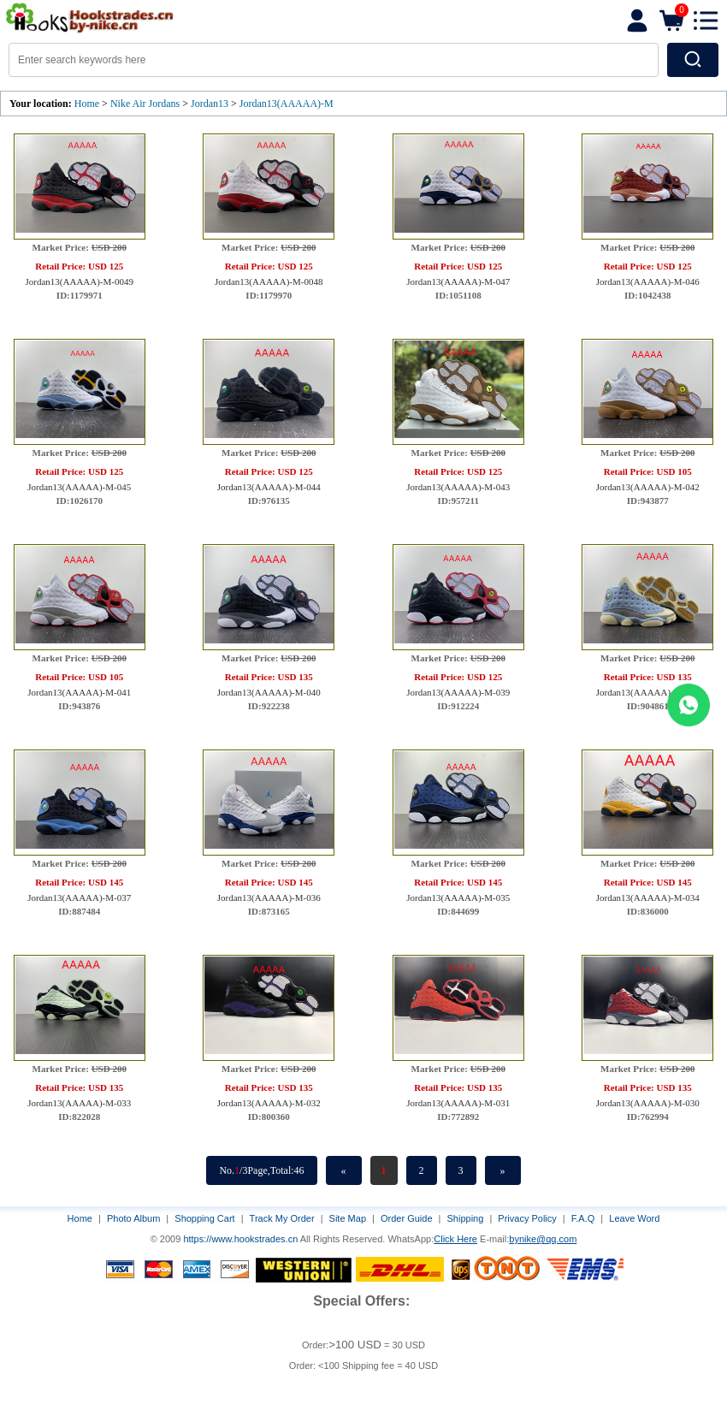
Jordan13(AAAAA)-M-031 (458, 1103)
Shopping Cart (204, 1218)
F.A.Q (583, 1218)
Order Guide (407, 1218)
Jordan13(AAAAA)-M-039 (458, 692)
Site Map (347, 1218)
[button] (706, 20)
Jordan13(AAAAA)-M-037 (79, 897)
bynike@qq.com (542, 1239)
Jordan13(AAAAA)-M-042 (648, 487)
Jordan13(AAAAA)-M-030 (648, 1103)
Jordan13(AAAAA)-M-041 (79, 692)
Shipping (465, 1218)
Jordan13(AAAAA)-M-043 (458, 487)
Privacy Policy (527, 1218)
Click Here (455, 1239)
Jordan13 (209, 104)
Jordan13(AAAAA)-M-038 (648, 692)
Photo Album (133, 1218)
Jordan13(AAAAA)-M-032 (269, 1103)
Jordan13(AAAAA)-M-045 (79, 487)
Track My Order (282, 1218)
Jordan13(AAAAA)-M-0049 (79, 281)
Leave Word (634, 1218)
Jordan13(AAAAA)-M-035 (458, 897)
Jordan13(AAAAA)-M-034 (648, 897)
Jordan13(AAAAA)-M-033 (79, 1103)
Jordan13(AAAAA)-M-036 (269, 897)
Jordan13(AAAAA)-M (286, 104)
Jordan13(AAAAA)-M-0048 (268, 281)
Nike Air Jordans (146, 104)
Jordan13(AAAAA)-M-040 (269, 692)
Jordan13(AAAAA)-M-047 (458, 281)
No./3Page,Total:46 (261, 1170)
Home (86, 104)
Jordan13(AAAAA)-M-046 (648, 281)
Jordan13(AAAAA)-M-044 (269, 487)
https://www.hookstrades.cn (240, 1239)
